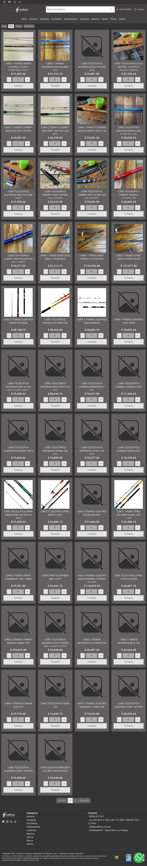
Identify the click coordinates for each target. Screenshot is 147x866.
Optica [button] (105, 19)
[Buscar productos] (80, 9)
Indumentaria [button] (70, 19)
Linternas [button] (84, 19)
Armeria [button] (33, 19)
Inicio (24, 19)
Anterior (62, 800)
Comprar (18, 85)
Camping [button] (44, 19)
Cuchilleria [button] (56, 19)
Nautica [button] (95, 19)
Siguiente (84, 800)
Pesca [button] (113, 19)
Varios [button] (122, 19)
